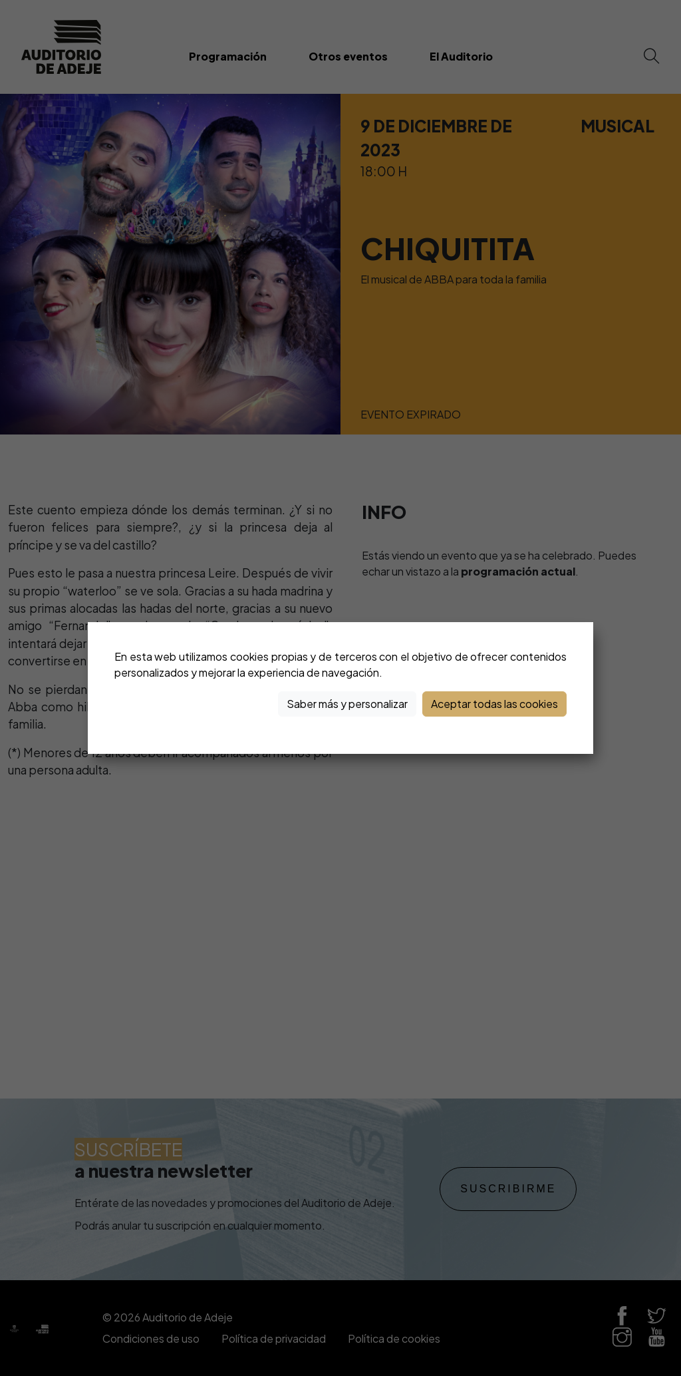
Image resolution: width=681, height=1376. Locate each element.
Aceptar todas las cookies (494, 704)
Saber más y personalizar (347, 704)
